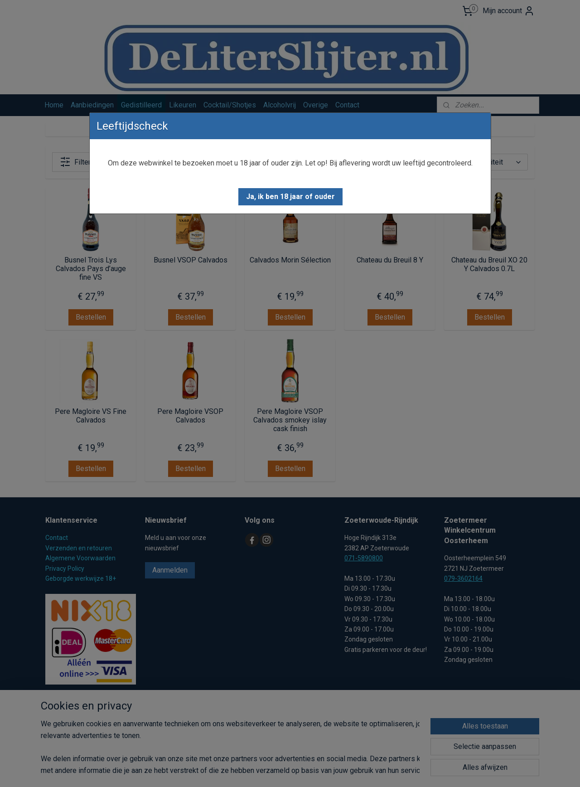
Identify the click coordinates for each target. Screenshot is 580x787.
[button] (290, 196)
